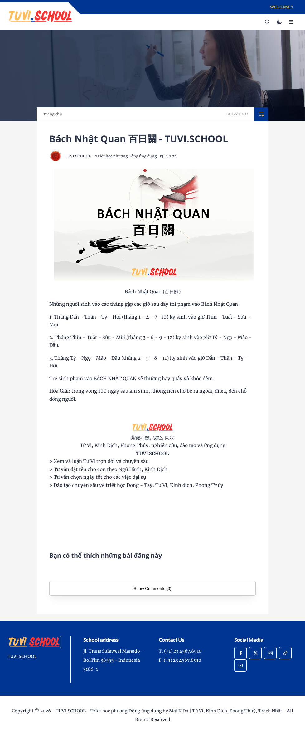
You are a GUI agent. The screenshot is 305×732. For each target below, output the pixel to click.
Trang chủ (52, 114)
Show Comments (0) (152, 588)
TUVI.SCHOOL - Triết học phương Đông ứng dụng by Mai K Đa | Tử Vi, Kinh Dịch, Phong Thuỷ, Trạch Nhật (169, 711)
